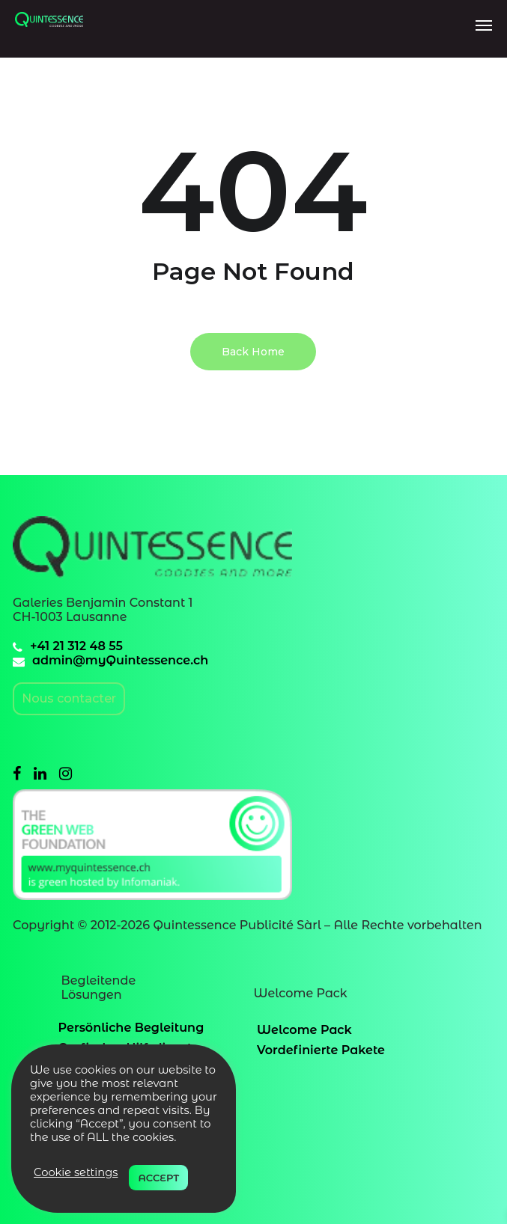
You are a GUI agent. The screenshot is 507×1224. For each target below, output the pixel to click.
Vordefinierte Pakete (321, 1050)
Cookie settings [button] (76, 1172)
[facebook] (17, 773)
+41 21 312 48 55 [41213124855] (76, 646)
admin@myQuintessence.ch (120, 660)
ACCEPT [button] (158, 1178)
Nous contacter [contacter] (69, 698)
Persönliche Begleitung (131, 1027)
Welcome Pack (304, 1030)
